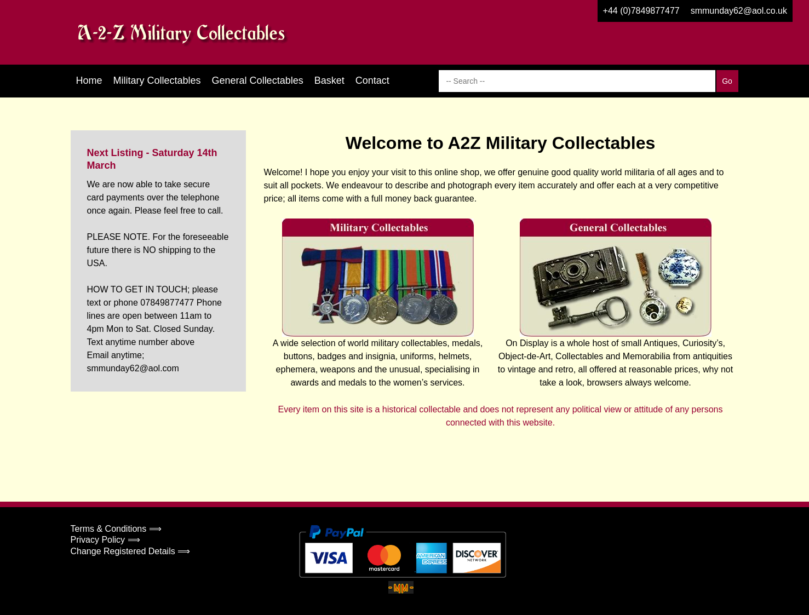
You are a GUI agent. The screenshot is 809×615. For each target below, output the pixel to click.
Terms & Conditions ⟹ (116, 528)
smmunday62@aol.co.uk (739, 10)
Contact (372, 80)
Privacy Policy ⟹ (105, 539)
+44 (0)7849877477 (641, 10)
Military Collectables (157, 80)
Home (89, 80)
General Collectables (257, 80)
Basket (329, 80)
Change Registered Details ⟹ (131, 551)
